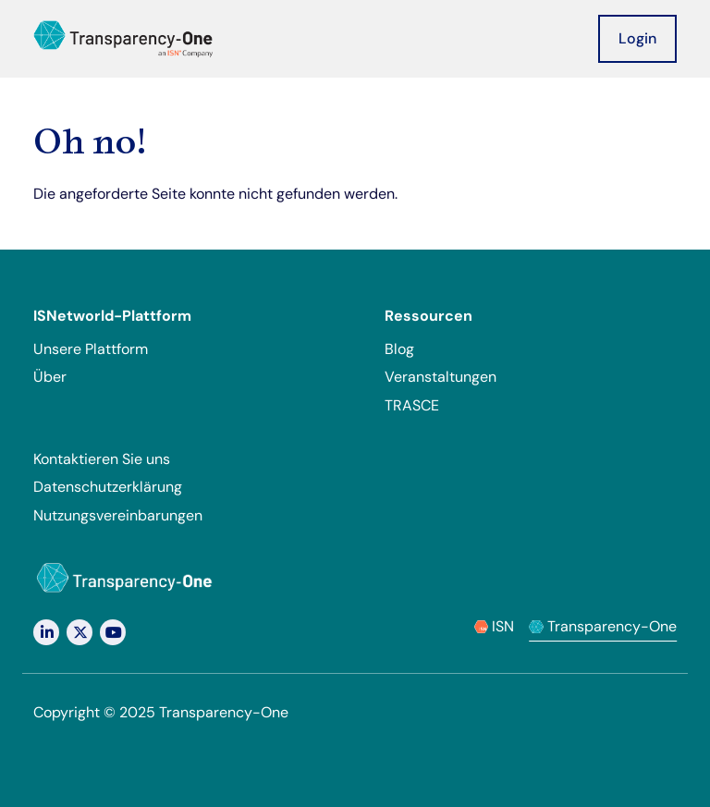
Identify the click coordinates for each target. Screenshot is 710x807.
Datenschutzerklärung (107, 486)
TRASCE (412, 405)
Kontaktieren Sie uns (101, 459)
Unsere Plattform (90, 349)
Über (50, 376)
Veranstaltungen (440, 376)
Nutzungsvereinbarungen (117, 515)
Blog (399, 349)
